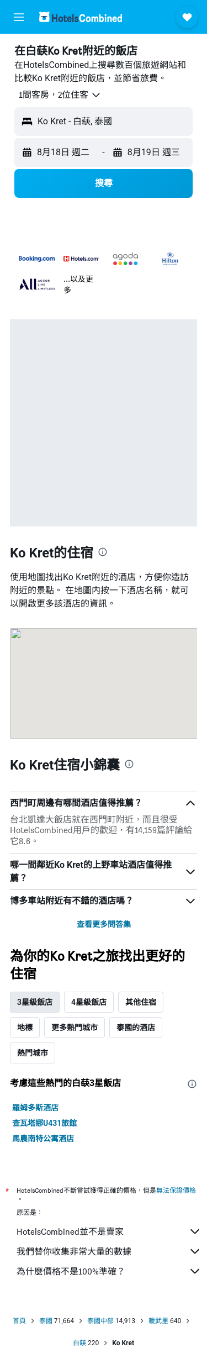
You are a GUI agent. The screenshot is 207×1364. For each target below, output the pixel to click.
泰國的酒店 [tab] (135, 1027)
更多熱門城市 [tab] (74, 1027)
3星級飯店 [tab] (34, 1002)
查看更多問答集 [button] (104, 924)
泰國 (45, 1321)
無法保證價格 (176, 1190)
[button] (19, 17)
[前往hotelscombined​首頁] (81, 17)
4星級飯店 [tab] (89, 1002)
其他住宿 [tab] (140, 1002)
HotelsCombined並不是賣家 (109, 1231)
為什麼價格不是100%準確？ (109, 1271)
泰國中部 (100, 1321)
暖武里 (158, 1321)
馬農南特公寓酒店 (43, 1138)
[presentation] (103, 552)
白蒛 (79, 1343)
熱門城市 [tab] (32, 1053)
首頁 (19, 1321)
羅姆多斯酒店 (35, 1107)
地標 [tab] (25, 1027)
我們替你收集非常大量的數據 (109, 1251)
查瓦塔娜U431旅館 (44, 1123)
